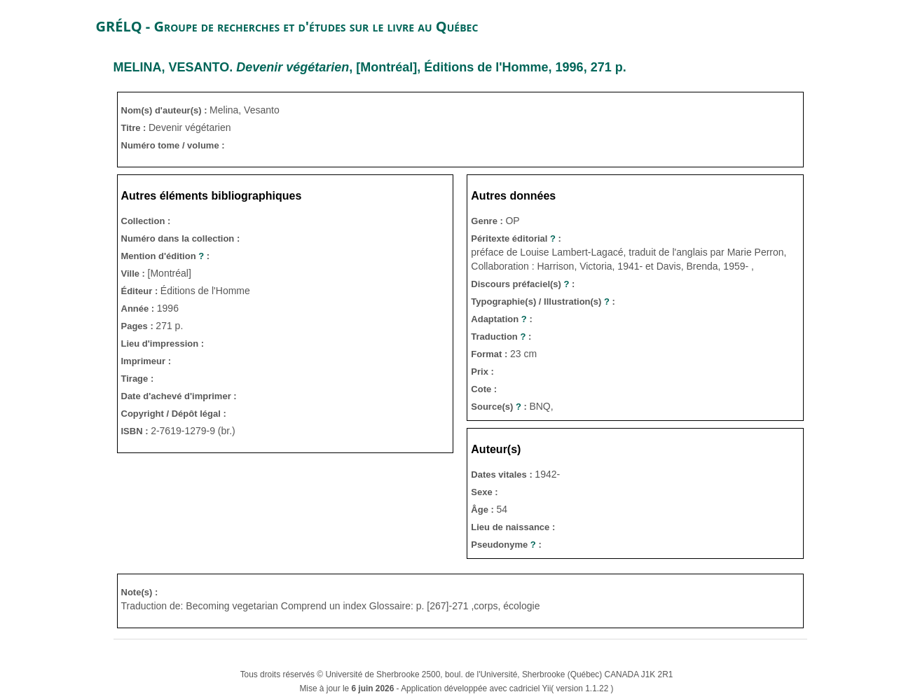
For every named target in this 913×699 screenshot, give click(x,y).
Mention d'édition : (165, 256)
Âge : (483, 509)
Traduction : (501, 336)
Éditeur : (140, 291)
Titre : (135, 128)
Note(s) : (139, 592)
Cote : (484, 389)
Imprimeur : (146, 361)
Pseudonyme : (506, 544)
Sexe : (484, 492)
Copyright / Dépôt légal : (173, 413)
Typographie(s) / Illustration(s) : (543, 301)
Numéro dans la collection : (180, 238)
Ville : (134, 273)
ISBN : (136, 431)
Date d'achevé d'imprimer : (179, 396)
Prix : (482, 371)
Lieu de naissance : (513, 527)
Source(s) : (500, 406)
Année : (139, 308)
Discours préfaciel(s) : (523, 284)
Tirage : (137, 378)
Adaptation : (501, 319)
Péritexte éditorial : (516, 238)
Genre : (488, 221)
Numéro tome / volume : (173, 145)
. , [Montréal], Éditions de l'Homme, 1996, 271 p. (370, 67)
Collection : (146, 221)
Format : (490, 354)
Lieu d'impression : (163, 343)
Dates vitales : (503, 474)
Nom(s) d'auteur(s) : (165, 110)
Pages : (138, 326)
